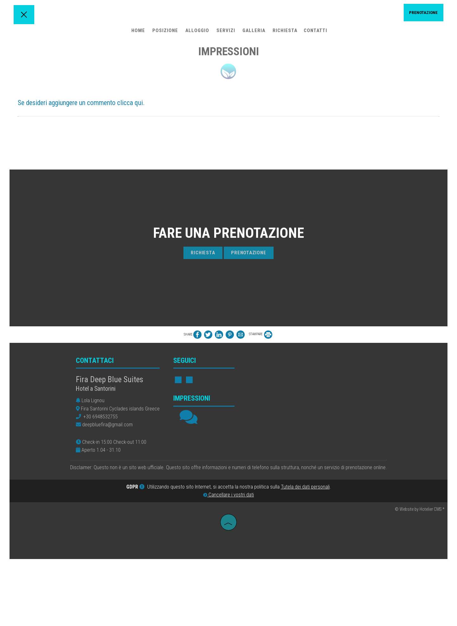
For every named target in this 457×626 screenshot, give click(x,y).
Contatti (315, 33)
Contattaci (95, 426)
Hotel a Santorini (96, 454)
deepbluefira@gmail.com (108, 490)
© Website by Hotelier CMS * (419, 576)
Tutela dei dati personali (305, 555)
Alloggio (197, 33)
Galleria (253, 33)
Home (137, 33)
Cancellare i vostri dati (228, 563)
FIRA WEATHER (315, 446)
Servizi (225, 33)
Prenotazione (420, 14)
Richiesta (284, 33)
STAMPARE (260, 398)
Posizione (164, 33)
